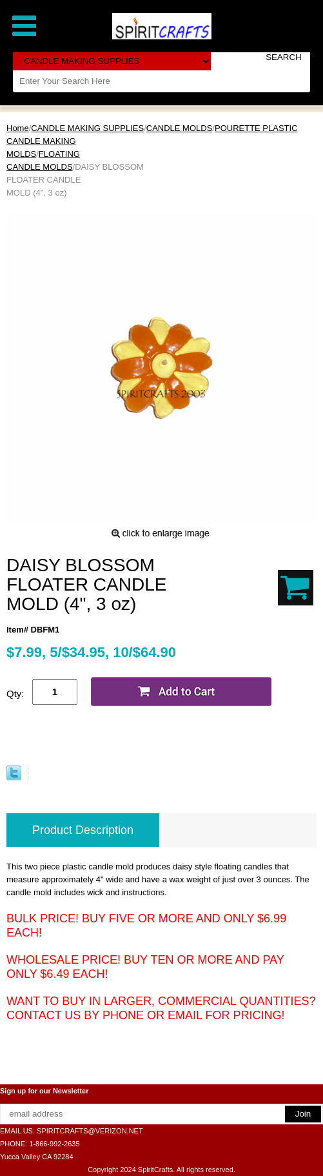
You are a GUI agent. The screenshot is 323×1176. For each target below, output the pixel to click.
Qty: (15, 693)
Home (17, 128)
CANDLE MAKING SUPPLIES (87, 128)
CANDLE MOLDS (179, 128)
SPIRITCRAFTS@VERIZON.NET (90, 1131)
